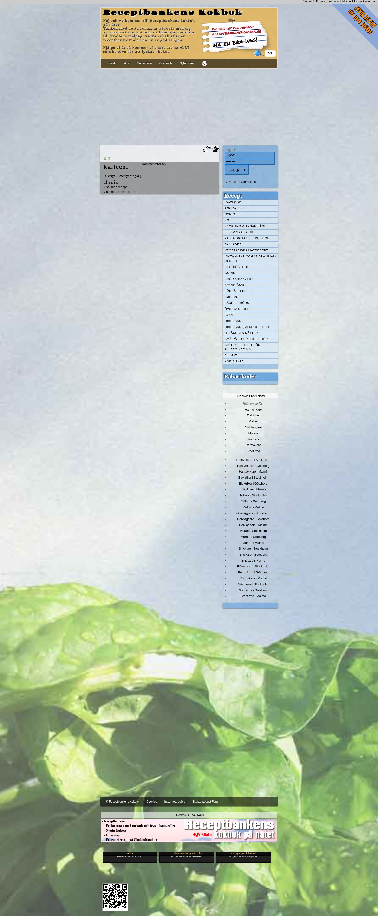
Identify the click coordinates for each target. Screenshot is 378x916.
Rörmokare (253, 445)
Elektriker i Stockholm (253, 477)
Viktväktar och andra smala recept (251, 259)
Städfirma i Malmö (253, 596)
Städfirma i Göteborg (253, 590)
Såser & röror (238, 303)
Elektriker (253, 415)
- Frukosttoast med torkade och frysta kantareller (138, 826)
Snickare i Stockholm (253, 548)
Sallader (233, 244)
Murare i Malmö (253, 543)
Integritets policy (174, 801)
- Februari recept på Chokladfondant (129, 840)
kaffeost (116, 167)
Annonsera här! (251, 395)
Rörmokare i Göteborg (253, 572)
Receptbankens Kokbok (173, 12)
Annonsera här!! (189, 815)
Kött (229, 220)
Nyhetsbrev (187, 63)
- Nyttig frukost (113, 830)
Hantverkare (253, 409)
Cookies (152, 801)
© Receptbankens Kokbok (122, 801)
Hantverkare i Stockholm (253, 459)
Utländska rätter (241, 333)
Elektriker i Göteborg (253, 483)
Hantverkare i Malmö (253, 471)
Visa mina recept (115, 187)
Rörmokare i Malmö (253, 578)
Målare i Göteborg (253, 501)
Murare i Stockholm (253, 531)
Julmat (231, 355)
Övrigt (231, 214)
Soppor (231, 297)
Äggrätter (235, 208)
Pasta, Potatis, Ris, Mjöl (247, 238)
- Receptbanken (113, 821)
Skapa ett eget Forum (206, 801)
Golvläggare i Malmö (253, 525)
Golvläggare (253, 427)
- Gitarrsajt (110, 835)
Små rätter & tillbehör (246, 339)
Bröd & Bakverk (239, 279)
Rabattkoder (240, 376)
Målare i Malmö (253, 507)
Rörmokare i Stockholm (253, 566)
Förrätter (234, 291)
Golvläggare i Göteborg (253, 519)
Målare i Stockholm (253, 495)
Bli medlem (232, 182)
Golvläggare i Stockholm (253, 513)
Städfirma (253, 451)
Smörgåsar (235, 285)
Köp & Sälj (234, 361)
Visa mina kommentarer (120, 192)
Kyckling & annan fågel (246, 226)
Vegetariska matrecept (246, 250)
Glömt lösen (249, 182)
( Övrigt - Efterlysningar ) (122, 176)
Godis (230, 273)
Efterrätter (236, 267)
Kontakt (112, 63)
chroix (111, 182)
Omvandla (166, 63)
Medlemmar (144, 63)
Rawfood (233, 202)
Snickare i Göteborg (253, 554)
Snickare (253, 439)
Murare (253, 433)
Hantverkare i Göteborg (253, 466)
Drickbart (234, 321)
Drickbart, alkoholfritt (247, 327)
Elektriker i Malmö (253, 489)
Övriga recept (238, 309)
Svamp (230, 315)
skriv (127, 63)
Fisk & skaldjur (239, 232)
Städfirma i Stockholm (253, 584)
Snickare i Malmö (253, 560)
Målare (253, 421)
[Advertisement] (189, 106)
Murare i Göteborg (253, 537)
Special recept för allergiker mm (243, 347)
